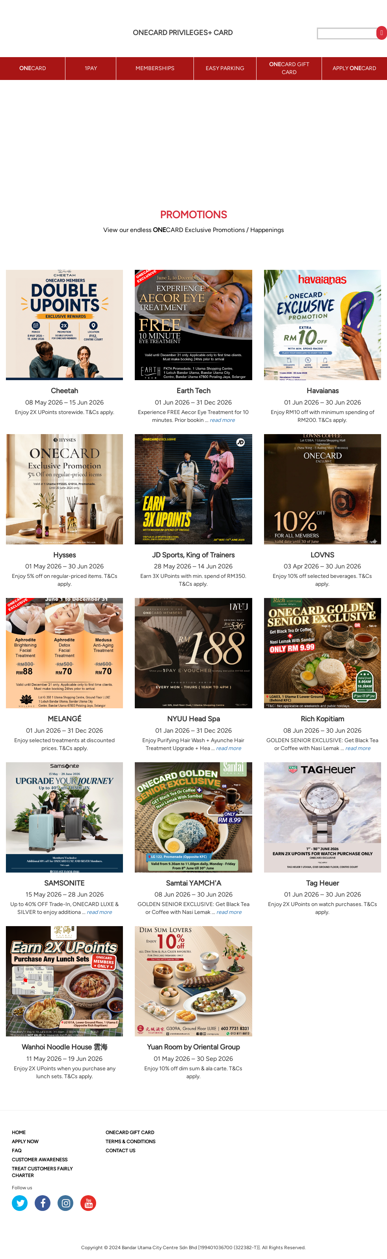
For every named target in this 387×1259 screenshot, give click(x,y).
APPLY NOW (25, 1141)
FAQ (16, 1150)
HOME (19, 1132)
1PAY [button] (91, 68)
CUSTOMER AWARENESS (39, 1159)
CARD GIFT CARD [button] (289, 68)
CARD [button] (32, 68)
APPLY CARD (354, 68)
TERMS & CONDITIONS (130, 1141)
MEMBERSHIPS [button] (155, 68)
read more (222, 420)
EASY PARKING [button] (225, 68)
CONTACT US (120, 1150)
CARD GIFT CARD (130, 1132)
